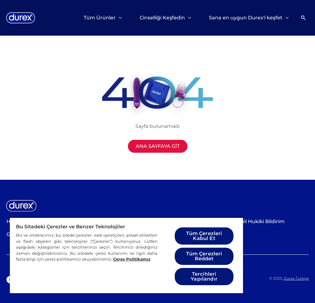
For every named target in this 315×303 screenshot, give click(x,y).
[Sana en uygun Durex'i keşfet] (245, 18)
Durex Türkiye (296, 278)
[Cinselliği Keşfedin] (162, 18)
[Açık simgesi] (303, 17)
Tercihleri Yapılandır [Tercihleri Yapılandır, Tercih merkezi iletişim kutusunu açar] (204, 276)
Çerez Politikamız (131, 259)
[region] (126, 255)
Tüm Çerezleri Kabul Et (204, 235)
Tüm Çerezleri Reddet (204, 256)
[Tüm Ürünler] (100, 18)
